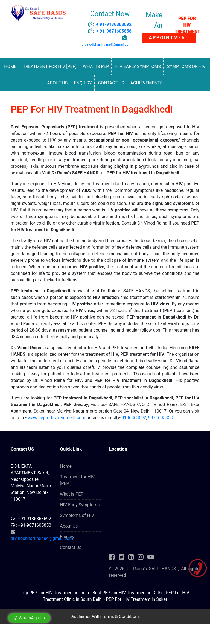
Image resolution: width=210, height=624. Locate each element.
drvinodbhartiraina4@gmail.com (106, 44)
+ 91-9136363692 (114, 24)
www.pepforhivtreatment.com (57, 417)
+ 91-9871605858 (114, 31)
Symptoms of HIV (186, 66)
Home (10, 66)
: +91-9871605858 (31, 525)
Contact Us (111, 83)
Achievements (146, 83)
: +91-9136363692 (31, 518)
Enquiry (83, 83)
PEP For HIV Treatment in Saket (136, 599)
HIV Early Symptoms (138, 66)
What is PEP (96, 66)
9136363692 (134, 417)
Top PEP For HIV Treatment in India (55, 592)
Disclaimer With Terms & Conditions (105, 616)
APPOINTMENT (169, 37)
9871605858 (160, 417)
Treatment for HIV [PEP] (50, 66)
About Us (57, 83)
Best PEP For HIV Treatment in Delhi (127, 592)
